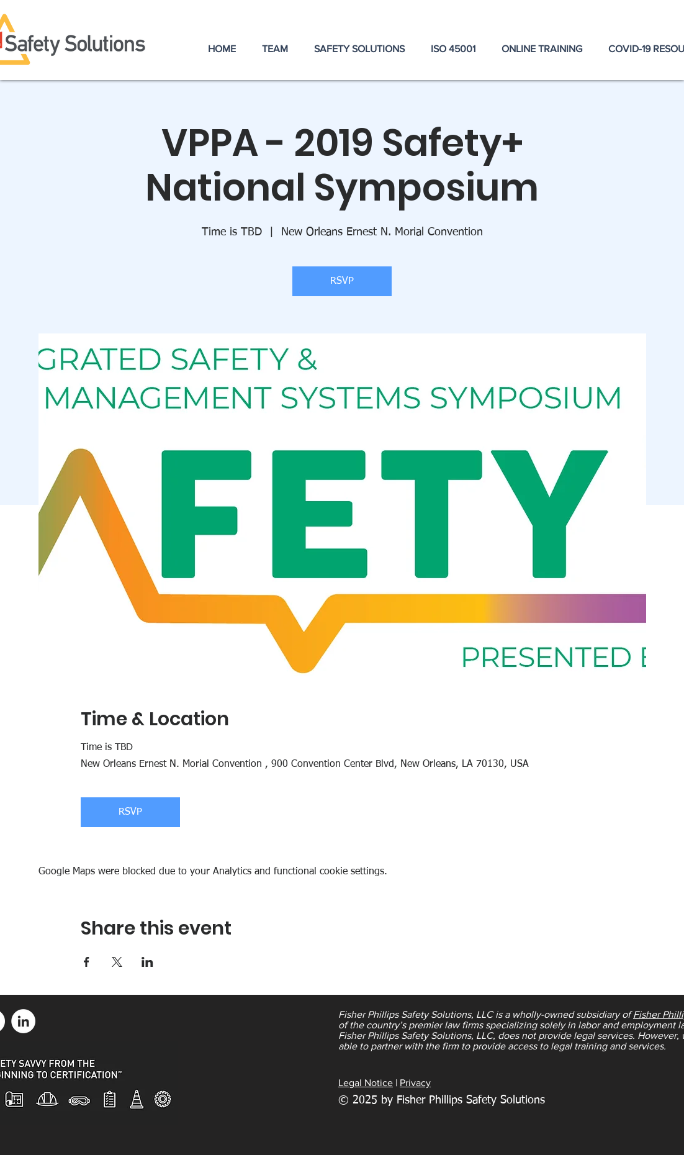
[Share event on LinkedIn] (147, 962)
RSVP (342, 281)
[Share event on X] (117, 962)
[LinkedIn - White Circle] (23, 1021)
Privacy (415, 1082)
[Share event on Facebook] (86, 962)
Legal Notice (365, 1082)
